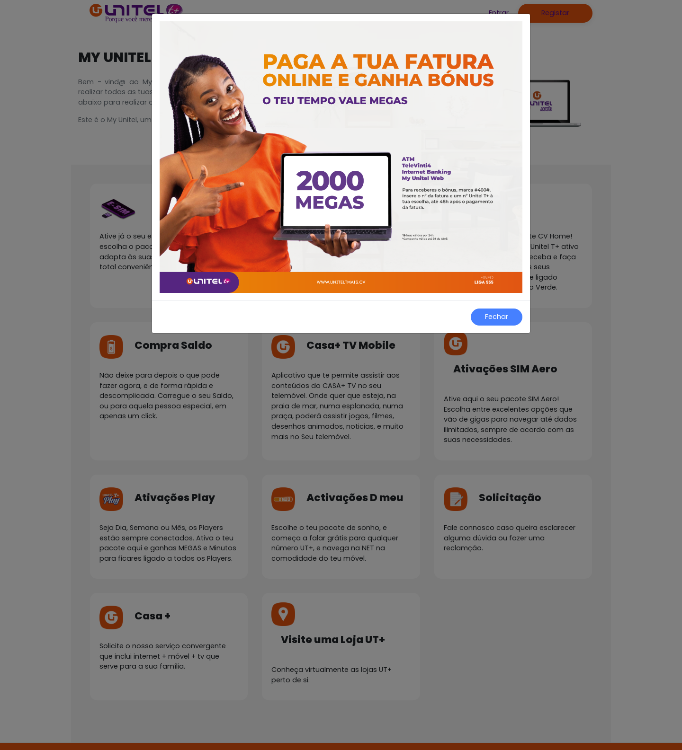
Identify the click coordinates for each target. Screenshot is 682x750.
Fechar (496, 316)
